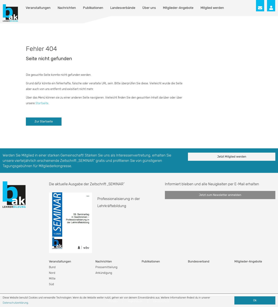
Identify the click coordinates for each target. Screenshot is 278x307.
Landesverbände (122, 8)
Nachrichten (67, 8)
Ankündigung (103, 273)
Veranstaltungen (38, 8)
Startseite (41, 103)
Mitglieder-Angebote (178, 8)
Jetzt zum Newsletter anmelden (220, 195)
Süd (51, 284)
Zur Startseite (44, 121)
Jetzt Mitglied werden (231, 156)
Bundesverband (198, 261)
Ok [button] (255, 300)
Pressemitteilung (106, 267)
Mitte (52, 278)
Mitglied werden (212, 8)
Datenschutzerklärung (15, 302)
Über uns (149, 8)
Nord (52, 273)
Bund (52, 267)
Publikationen (93, 8)
